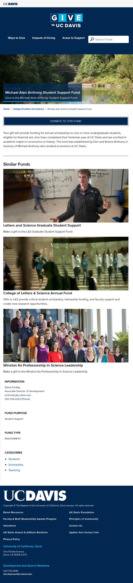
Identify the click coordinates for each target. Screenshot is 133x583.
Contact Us (75, 525)
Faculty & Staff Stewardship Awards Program (29, 519)
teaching (14, 470)
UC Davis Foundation (81, 512)
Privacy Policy (11, 539)
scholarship (15, 465)
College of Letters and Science (28, 108)
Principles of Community (83, 519)
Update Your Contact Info (84, 532)
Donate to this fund (65, 121)
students (14, 459)
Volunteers (9, 525)
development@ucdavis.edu (17, 574)
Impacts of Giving (43, 38)
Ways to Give (16, 38)
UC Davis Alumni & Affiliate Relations (25, 532)
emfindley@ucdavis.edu (18, 395)
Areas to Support (73, 38)
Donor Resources (13, 512)
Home (6, 108)
